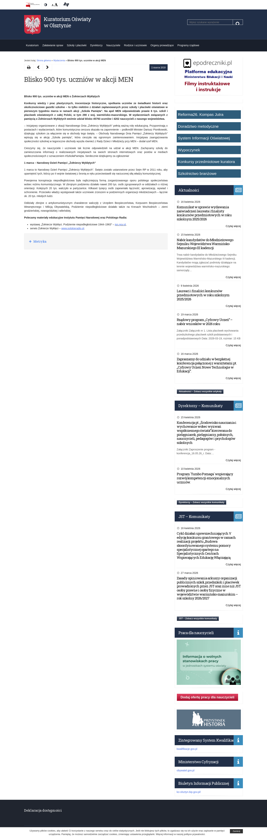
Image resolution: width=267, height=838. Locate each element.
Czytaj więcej (233, 226)
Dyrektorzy (96, 45)
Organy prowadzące (162, 45)
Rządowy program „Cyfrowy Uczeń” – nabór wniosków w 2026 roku (204, 321)
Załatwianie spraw (52, 45)
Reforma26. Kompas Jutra (200, 114)
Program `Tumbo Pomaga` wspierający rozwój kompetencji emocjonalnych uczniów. (205, 478)
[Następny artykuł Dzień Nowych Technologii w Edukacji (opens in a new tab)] (38, 67)
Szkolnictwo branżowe (197, 173)
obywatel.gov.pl (185, 770)
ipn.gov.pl (120, 224)
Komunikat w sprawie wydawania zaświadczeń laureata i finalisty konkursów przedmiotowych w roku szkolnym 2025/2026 (204, 213)
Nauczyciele (113, 45)
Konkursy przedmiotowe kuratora (206, 161)
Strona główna (44, 60)
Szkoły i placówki (77, 45)
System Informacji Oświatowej (204, 138)
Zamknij (236, 831)
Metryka (39, 241)
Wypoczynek (189, 150)
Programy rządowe (188, 45)
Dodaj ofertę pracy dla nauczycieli (207, 697)
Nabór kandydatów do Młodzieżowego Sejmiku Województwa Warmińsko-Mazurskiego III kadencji (205, 244)
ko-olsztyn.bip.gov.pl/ (189, 791)
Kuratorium (32, 45)
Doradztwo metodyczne (198, 126)
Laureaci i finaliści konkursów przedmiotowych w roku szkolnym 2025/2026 (203, 295)
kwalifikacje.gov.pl (187, 748)
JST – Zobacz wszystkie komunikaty (198, 618)
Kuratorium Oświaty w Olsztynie (67, 22)
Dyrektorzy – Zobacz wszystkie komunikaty (201, 502)
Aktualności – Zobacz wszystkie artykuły (200, 391)
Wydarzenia (59, 60)
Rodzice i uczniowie (135, 45)
